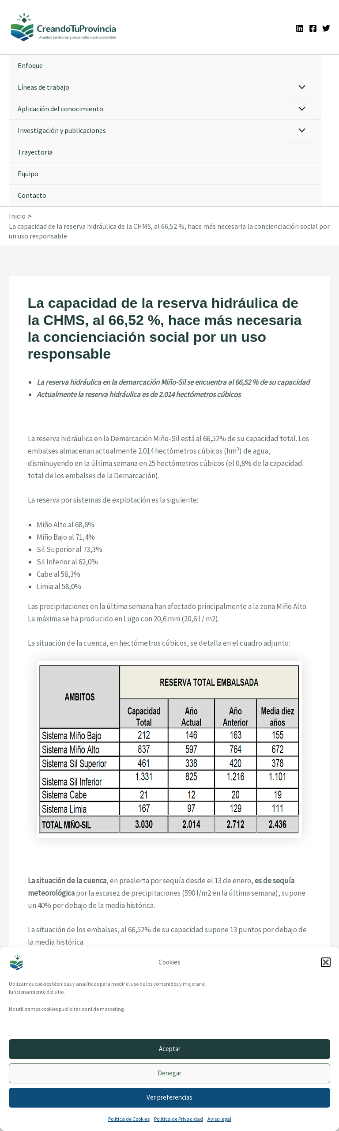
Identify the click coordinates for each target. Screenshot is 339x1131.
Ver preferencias (169, 1097)
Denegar (169, 1073)
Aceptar (170, 1048)
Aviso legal (219, 1119)
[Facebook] (313, 29)
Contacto (32, 196)
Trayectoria (35, 153)
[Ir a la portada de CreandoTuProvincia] (66, 28)
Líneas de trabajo (43, 88)
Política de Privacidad (178, 1119)
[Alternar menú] (300, 89)
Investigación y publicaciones (62, 131)
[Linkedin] (300, 29)
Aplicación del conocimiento (60, 110)
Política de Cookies (129, 1119)
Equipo (28, 174)
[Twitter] (326, 29)
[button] (325, 962)
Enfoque (30, 66)
